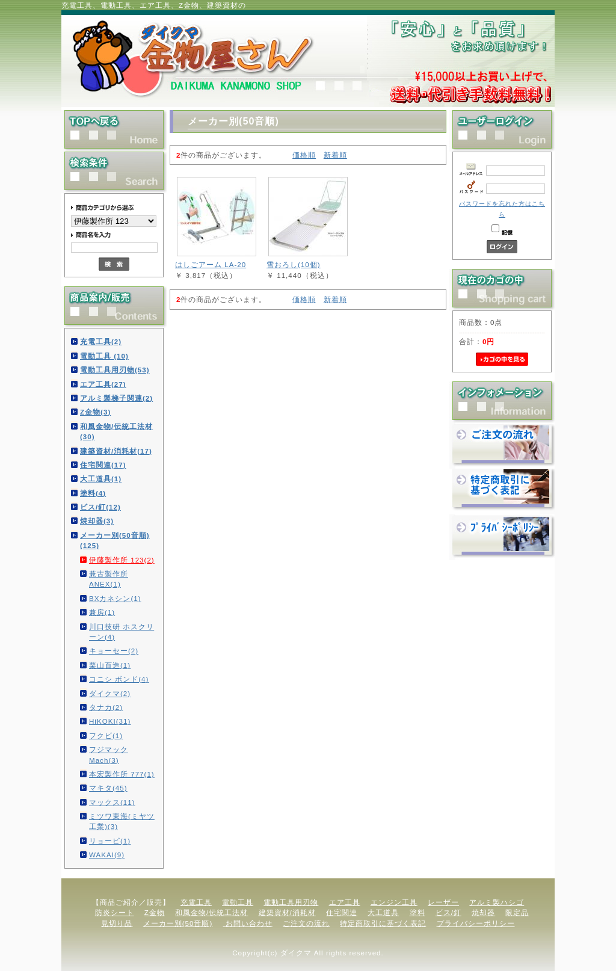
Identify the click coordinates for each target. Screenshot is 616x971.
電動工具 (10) (104, 356)
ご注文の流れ (306, 923)
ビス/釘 (448, 912)
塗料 (417, 912)
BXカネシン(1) (115, 598)
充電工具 (196, 902)
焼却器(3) (97, 521)
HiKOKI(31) (110, 721)
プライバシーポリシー (476, 923)
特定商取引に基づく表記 (383, 923)
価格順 (304, 155)
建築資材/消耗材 (287, 912)
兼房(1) (102, 612)
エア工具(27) (103, 384)
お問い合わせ (248, 923)
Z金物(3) (95, 412)
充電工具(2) (101, 341)
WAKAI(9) (107, 854)
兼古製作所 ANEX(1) (108, 579)
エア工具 (344, 902)
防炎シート (114, 912)
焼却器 (483, 912)
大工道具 (383, 912)
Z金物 (154, 912)
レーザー (443, 902)
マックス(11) (112, 802)
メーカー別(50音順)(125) (115, 540)
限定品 (517, 912)
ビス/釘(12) (100, 507)
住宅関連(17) (103, 465)
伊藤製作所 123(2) (122, 560)
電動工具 (237, 902)
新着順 (335, 155)
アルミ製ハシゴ (496, 902)
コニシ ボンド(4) (119, 679)
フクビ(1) (106, 735)
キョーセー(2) (113, 651)
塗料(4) (93, 493)
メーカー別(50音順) (178, 923)
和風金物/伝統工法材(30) (116, 431)
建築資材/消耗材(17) (116, 451)
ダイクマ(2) (110, 693)
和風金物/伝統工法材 (211, 912)
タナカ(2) (106, 707)
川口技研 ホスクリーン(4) (121, 632)
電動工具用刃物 (290, 902)
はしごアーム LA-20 (210, 264)
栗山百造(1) (110, 665)
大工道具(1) (101, 478)
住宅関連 (341, 912)
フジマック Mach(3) (108, 754)
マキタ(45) (108, 788)
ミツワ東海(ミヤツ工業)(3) (122, 821)
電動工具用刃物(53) (115, 370)
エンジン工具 (394, 902)
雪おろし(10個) (293, 264)
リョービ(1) (110, 841)
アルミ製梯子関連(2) (116, 398)
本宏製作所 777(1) (122, 774)
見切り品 (116, 923)
